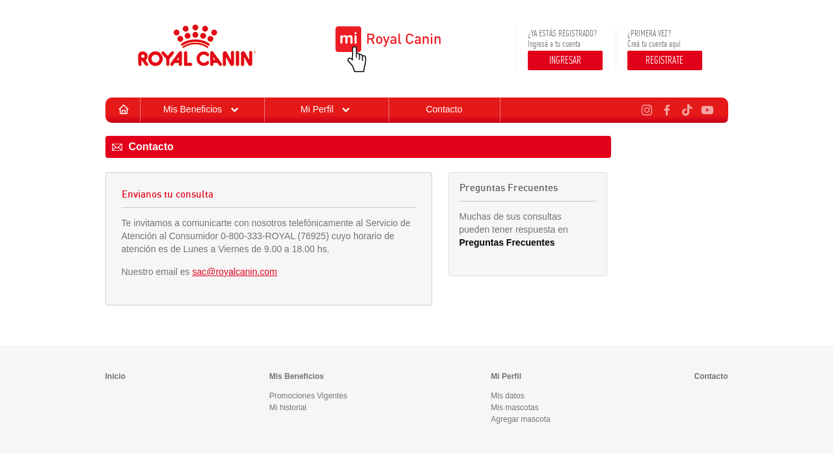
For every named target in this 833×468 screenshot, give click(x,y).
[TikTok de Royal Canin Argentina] (685, 108)
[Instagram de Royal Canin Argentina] (645, 108)
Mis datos (507, 395)
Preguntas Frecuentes (507, 242)
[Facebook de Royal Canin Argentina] (665, 108)
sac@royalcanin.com (234, 271)
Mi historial (288, 407)
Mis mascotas (514, 407)
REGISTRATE (664, 60)
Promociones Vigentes (308, 395)
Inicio (115, 376)
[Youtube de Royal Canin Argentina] (705, 108)
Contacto (444, 109)
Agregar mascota (520, 419)
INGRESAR (565, 60)
